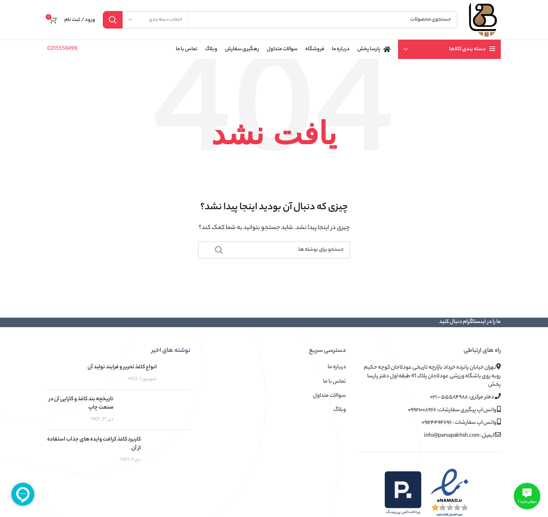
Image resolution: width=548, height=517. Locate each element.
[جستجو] (280, 20)
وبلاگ (339, 410)
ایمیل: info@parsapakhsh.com (462, 435)
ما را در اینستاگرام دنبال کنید (470, 322)
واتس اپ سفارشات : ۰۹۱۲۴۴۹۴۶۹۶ (461, 422)
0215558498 (62, 49)
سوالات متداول (329, 396)
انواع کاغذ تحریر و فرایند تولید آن (122, 367)
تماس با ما (334, 382)
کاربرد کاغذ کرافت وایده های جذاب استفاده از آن (94, 444)
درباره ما (337, 367)
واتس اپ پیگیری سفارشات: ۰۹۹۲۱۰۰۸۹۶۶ (454, 410)
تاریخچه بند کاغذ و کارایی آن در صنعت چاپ (81, 403)
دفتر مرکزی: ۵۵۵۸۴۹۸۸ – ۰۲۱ (465, 397)
